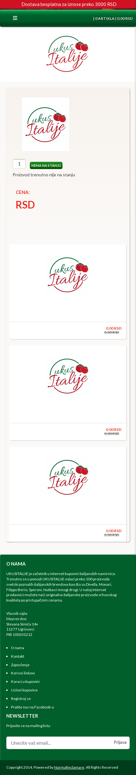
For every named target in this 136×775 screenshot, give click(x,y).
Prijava (120, 742)
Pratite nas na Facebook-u (32, 707)
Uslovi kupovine (24, 690)
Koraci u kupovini (25, 681)
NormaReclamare (69, 767)
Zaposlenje (20, 664)
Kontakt (17, 656)
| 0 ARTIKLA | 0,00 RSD (113, 18)
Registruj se (21, 698)
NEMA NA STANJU (46, 165)
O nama (17, 647)
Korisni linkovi (23, 673)
